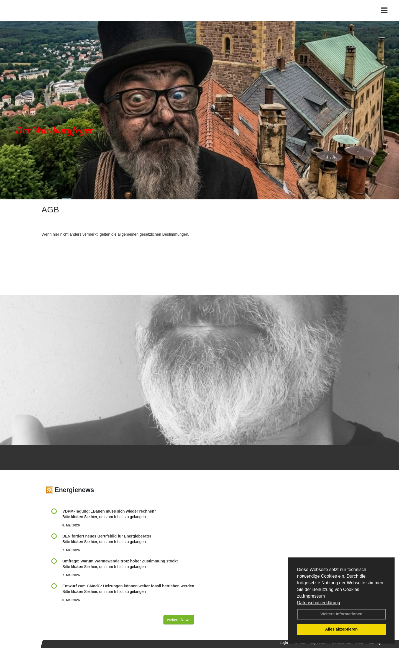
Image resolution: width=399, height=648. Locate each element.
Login (284, 643)
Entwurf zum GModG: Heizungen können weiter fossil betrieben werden (128, 586)
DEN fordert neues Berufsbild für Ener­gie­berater (106, 536)
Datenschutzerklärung (318, 602)
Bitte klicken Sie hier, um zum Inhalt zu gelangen (104, 517)
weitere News (178, 620)
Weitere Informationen (341, 614)
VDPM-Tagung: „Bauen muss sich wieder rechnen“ (109, 511)
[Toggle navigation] (384, 16)
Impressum (314, 596)
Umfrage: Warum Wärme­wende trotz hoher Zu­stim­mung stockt (120, 561)
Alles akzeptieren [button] (341, 629)
